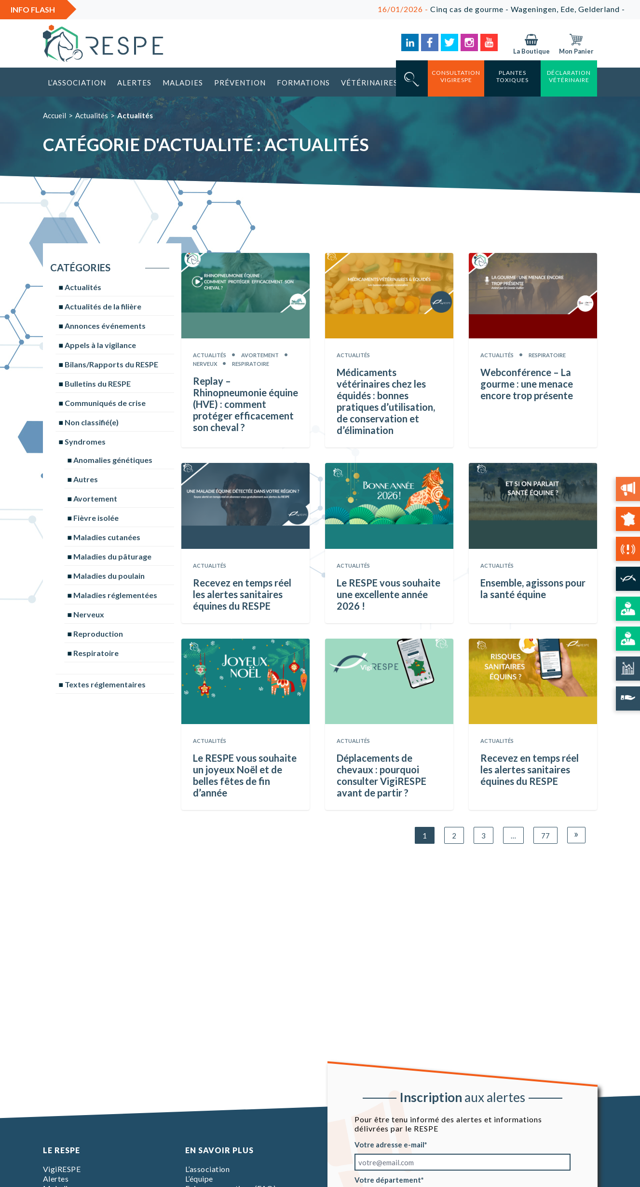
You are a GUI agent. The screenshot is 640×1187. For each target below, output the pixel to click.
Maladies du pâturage (112, 556)
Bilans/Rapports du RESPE (111, 364)
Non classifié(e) (92, 422)
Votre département (387, 1179)
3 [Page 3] (483, 835)
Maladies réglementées (115, 595)
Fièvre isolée (96, 517)
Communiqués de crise (105, 402)
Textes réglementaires (105, 684)
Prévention (240, 82)
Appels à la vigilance (100, 344)
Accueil (54, 115)
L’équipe (199, 1178)
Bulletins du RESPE (98, 383)
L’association (77, 82)
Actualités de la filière (103, 306)
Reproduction (98, 633)
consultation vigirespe (456, 76)
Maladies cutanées (106, 537)
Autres (85, 479)
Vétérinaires (369, 82)
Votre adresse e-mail (389, 1144)
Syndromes (85, 441)
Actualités (91, 115)
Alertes (134, 82)
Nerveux (88, 614)
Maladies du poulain (109, 575)
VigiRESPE (62, 1168)
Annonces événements (105, 325)
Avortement (95, 498)
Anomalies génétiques (112, 459)
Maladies (183, 82)
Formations (303, 82)
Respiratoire (96, 652)
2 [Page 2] (454, 835)
